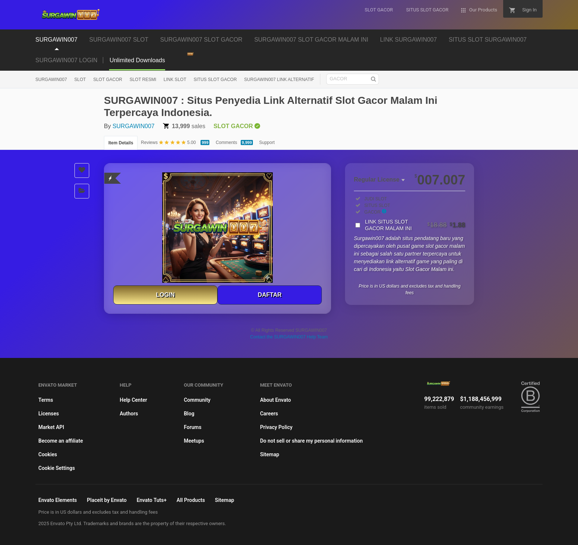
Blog (189, 413)
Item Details (120, 142)
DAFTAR (270, 295)
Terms (45, 400)
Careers (269, 413)
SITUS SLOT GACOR (215, 79)
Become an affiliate (60, 441)
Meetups (194, 441)
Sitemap (269, 454)
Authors (129, 413)
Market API (51, 427)
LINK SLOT (175, 79)
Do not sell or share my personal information (311, 441)
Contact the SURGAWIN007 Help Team (289, 337)
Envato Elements (57, 500)
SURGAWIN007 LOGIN (66, 60)
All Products (191, 500)
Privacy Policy (276, 427)
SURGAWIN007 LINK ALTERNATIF (279, 79)
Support (267, 142)
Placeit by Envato (107, 500)
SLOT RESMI (142, 79)
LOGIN (165, 295)
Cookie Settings (56, 468)
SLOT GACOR (107, 79)
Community (197, 400)
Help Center (133, 400)
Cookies (47, 454)
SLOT (80, 79)
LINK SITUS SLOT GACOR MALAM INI (415, 225)
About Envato (275, 400)
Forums (193, 427)
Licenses (48, 413)
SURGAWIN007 (51, 79)
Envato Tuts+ (152, 500)
